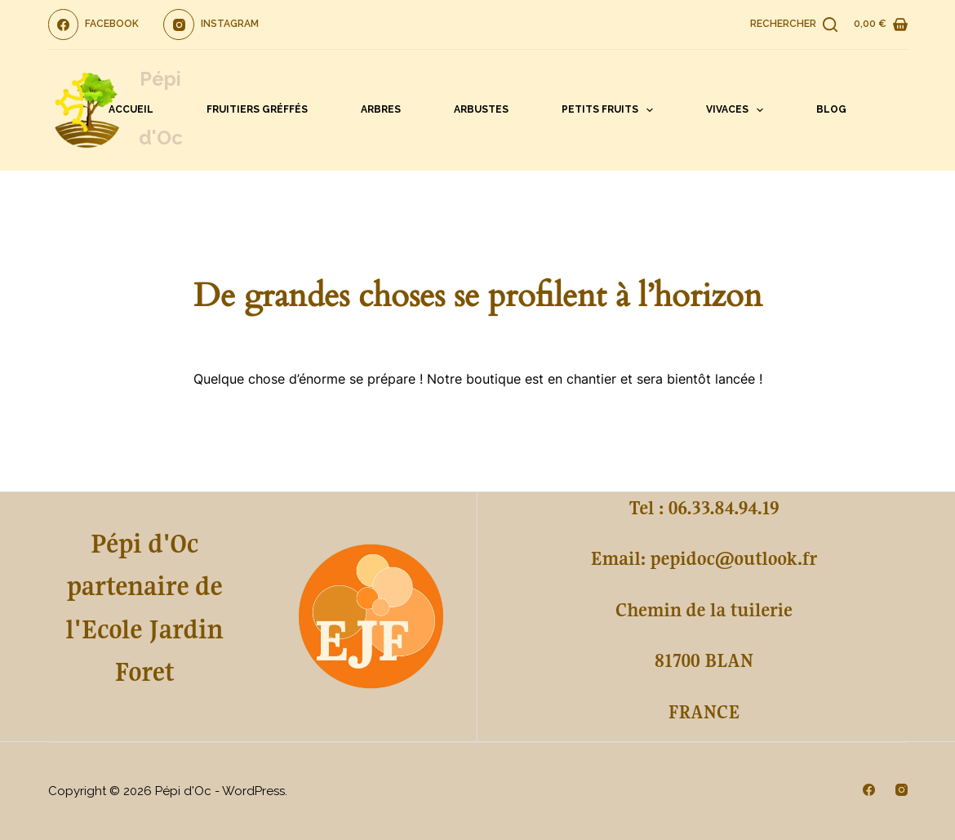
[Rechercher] (793, 24)
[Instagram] (211, 24)
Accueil (131, 109)
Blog (831, 109)
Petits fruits (611, 110)
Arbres (381, 109)
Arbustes (481, 109)
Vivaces (738, 110)
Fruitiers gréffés (257, 109)
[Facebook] (94, 24)
